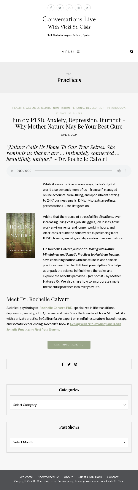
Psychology (116, 108)
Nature (46, 108)
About (68, 477)
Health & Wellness (26, 108)
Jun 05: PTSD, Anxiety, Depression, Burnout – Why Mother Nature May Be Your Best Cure (69, 123)
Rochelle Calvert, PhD (56, 308)
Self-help (75, 113)
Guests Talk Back (90, 477)
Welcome (26, 477)
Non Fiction (61, 108)
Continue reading (69, 344)
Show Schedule (48, 477)
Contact (113, 477)
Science (61, 113)
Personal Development (88, 108)
